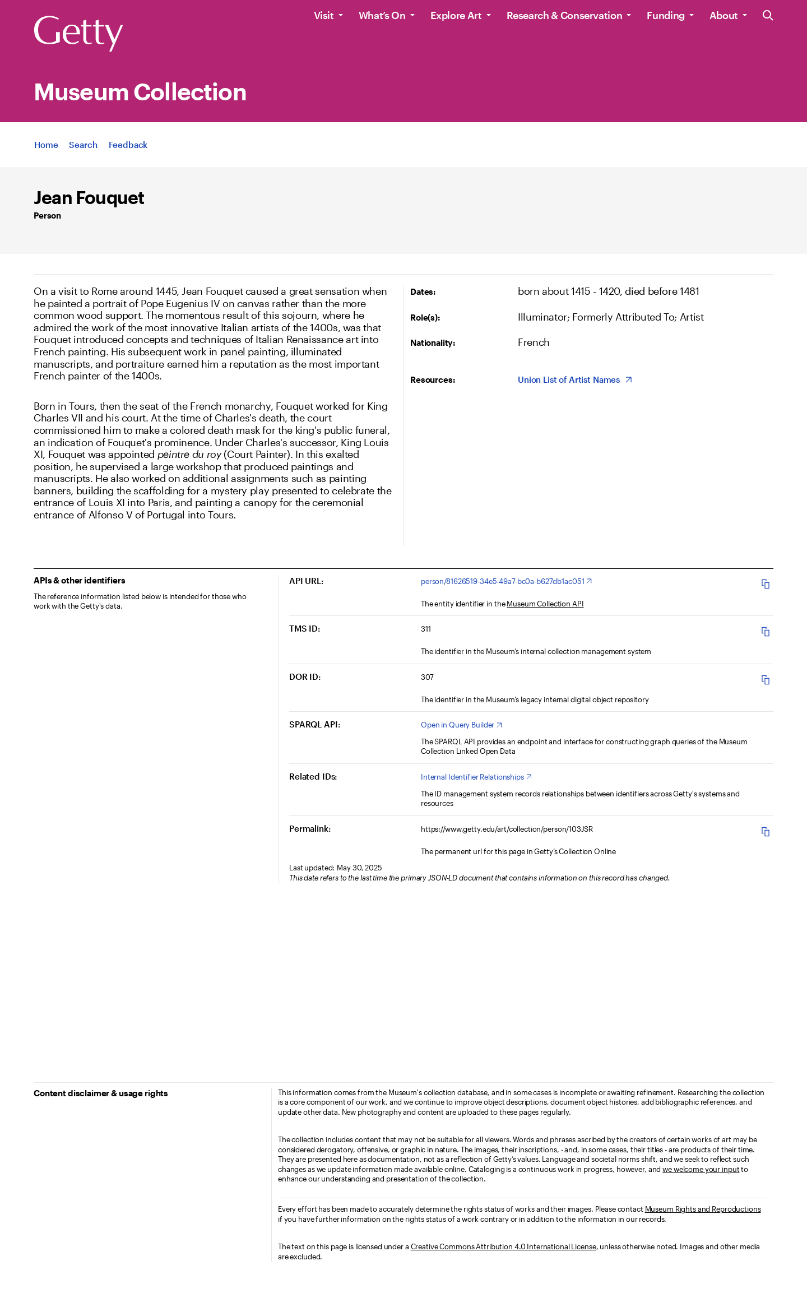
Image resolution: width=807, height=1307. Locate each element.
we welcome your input (700, 1169)
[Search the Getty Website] (768, 16)
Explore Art (456, 15)
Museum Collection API (545, 603)
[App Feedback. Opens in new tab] (128, 146)
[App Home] (46, 146)
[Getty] (78, 34)
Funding (665, 15)
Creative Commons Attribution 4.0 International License (503, 1246)
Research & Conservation (565, 15)
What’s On (382, 15)
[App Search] (83, 146)
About (723, 15)
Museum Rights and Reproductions (703, 1208)
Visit (324, 15)
